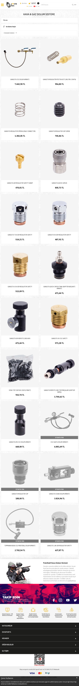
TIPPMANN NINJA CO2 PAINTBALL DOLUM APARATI (19, 546)
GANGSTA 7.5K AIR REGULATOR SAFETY (20, 235)
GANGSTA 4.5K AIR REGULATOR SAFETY (20, 287)
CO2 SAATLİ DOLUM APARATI (59, 442)
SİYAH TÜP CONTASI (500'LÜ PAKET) (20, 390)
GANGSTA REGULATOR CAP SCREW (59, 131)
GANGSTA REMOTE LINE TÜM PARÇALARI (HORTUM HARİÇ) (59, 391)
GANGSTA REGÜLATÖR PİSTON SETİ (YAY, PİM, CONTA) (59, 79)
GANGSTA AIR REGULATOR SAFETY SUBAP (20, 183)
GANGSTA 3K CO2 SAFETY (59, 338)
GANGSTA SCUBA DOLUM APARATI (59, 494)
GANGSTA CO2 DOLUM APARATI (19, 79)
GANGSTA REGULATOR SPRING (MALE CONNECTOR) (19, 131)
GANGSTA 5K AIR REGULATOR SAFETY (59, 235)
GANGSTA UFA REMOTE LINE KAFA (20, 338)
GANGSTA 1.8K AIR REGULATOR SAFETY (59, 546)
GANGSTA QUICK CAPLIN (59, 183)
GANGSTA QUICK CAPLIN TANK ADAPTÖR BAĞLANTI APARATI (59, 287)
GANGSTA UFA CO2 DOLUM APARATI (20, 442)
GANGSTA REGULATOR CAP (20, 494)
